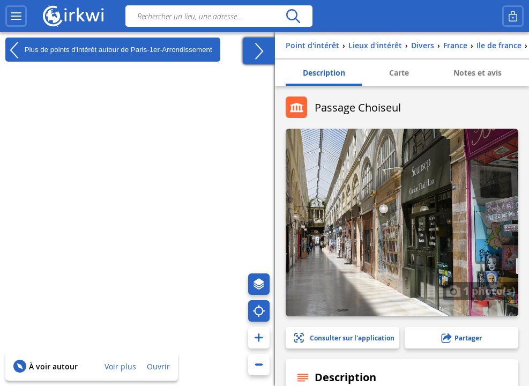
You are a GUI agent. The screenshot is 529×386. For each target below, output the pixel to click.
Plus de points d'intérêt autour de (108, 49)
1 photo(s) (481, 290)
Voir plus (120, 366)
